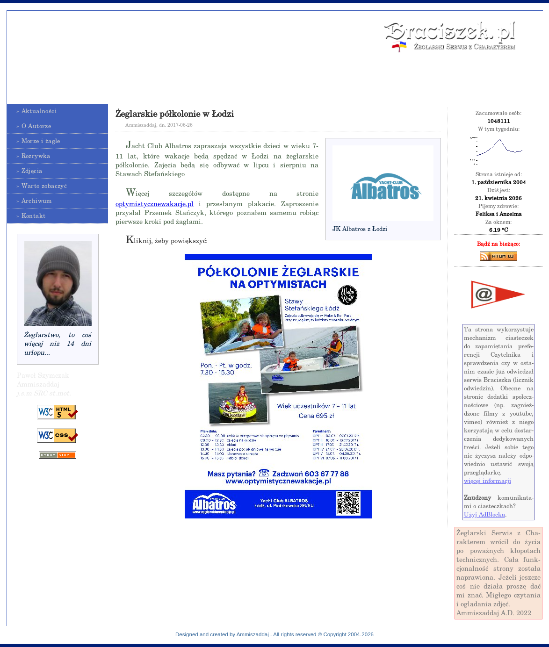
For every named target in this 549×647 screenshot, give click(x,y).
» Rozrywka (33, 156)
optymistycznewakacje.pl (155, 204)
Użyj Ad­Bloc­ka (484, 514)
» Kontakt (31, 216)
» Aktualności (36, 111)
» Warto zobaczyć (41, 186)
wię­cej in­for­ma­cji (487, 481)
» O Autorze (33, 126)
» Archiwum (34, 201)
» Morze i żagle (38, 141)
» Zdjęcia (29, 171)
